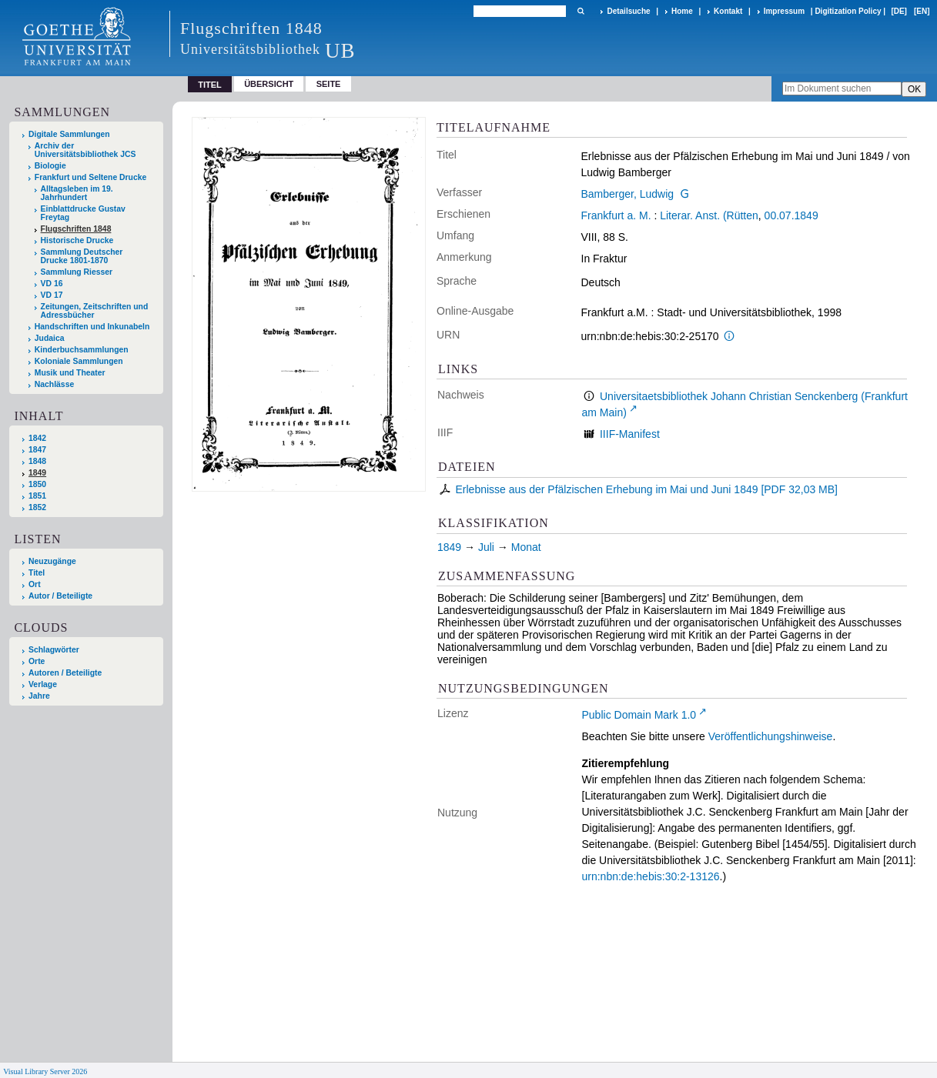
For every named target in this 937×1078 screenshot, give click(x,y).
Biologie (50, 166)
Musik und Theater (70, 373)
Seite (328, 83)
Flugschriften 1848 (76, 229)
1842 (37, 438)
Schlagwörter (53, 650)
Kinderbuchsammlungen (82, 349)
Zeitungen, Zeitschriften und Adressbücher (95, 310)
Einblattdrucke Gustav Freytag (83, 213)
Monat (526, 547)
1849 (37, 473)
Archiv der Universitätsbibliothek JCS (85, 150)
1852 (37, 507)
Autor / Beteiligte (60, 596)
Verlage (42, 684)
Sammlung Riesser (77, 272)
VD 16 (52, 283)
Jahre (39, 696)
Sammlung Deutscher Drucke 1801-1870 (82, 256)
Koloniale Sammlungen (79, 361)
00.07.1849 (791, 215)
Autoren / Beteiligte (65, 673)
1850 (37, 484)
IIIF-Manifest (630, 434)
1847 (37, 450)
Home (682, 11)
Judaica (50, 338)
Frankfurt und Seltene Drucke (91, 177)
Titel (36, 573)
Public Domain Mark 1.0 (639, 715)
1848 (37, 461)
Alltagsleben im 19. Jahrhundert (77, 193)
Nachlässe (54, 384)
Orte (36, 661)
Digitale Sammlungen (69, 134)
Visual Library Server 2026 (45, 1071)
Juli (486, 547)
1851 (37, 496)
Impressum (784, 11)
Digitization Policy (848, 11)
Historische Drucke (77, 240)
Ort (34, 584)
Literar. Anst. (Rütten (709, 215)
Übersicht (268, 83)
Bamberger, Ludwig (627, 194)
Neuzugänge (52, 561)
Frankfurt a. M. (616, 215)
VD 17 (52, 295)
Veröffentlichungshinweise (770, 736)
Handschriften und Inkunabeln (92, 326)
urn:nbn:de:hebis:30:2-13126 (651, 876)
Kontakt (728, 11)
